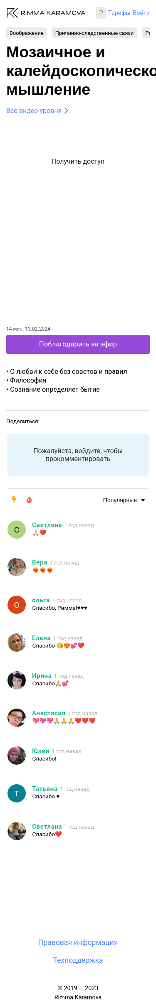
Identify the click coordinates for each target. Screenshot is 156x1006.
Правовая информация (78, 942)
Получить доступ (78, 161)
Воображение (27, 32)
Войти (141, 13)
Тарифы (119, 13)
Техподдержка (78, 960)
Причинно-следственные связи (94, 32)
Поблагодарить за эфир (78, 344)
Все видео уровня (34, 111)
